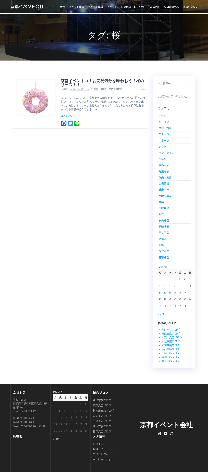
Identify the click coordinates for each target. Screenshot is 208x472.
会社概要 (155, 7)
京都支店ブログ (171, 349)
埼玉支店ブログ (171, 361)
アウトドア (165, 116)
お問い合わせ (190, 7)
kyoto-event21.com (79, 89)
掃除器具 (164, 208)
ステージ (164, 134)
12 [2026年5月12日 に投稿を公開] (165, 292)
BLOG (62, 7)
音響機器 (164, 257)
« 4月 (161, 314)
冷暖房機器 (165, 196)
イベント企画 (76, 7)
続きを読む (67, 116)
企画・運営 (165, 177)
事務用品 (164, 165)
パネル (162, 159)
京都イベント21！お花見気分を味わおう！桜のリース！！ (102, 83)
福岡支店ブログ (171, 357)
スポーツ (164, 140)
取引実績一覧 (171, 7)
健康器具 (164, 189)
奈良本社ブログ (171, 329)
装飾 (96, 89)
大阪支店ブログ (171, 341)
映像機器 (164, 220)
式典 (161, 202)
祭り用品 (164, 232)
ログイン (98, 444)
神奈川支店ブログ (172, 337)
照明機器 (164, 226)
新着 (161, 214)
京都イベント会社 (27, 7)
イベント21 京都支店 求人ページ (127, 7)
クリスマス (165, 122)
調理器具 (164, 251)
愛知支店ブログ (171, 345)
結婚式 (162, 239)
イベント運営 (96, 7)
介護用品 (164, 171)
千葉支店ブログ (171, 353)
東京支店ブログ (171, 333)
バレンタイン (166, 152)
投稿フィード (101, 449)
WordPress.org (101, 459)
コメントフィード (103, 454)
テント (162, 146)
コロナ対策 (165, 128)
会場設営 (164, 183)
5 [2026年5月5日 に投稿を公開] (164, 286)
